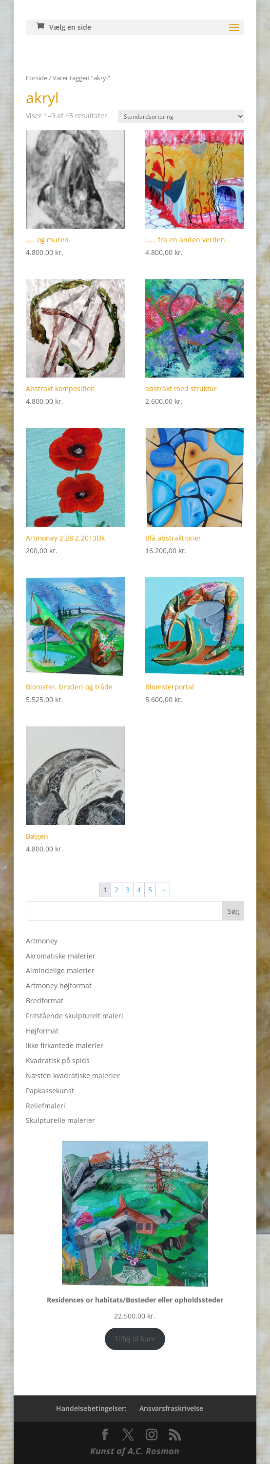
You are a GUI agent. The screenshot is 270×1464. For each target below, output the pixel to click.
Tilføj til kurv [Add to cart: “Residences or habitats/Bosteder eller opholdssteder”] (135, 1338)
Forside (36, 77)
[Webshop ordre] (181, 116)
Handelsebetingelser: (91, 1408)
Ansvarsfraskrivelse (171, 1408)
